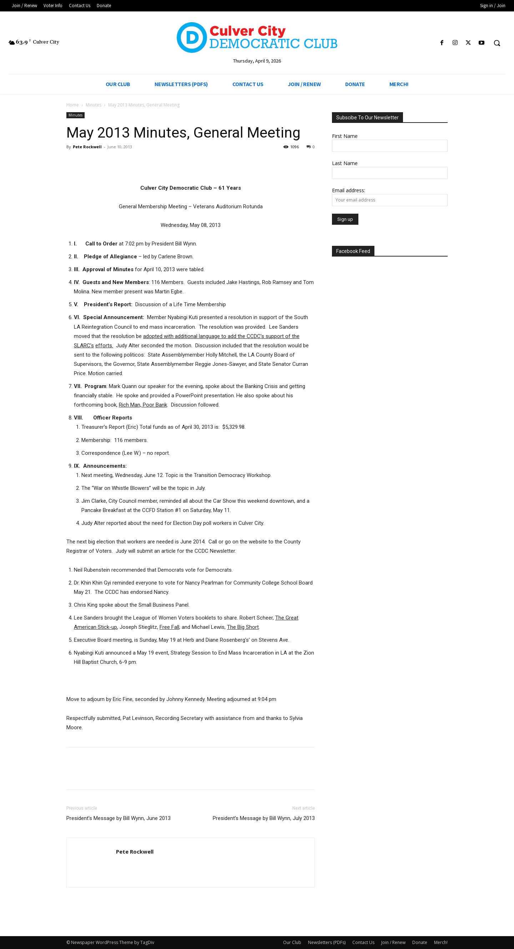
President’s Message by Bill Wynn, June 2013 (118, 818)
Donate (419, 942)
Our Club (292, 942)
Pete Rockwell (87, 146)
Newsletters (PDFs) (327, 942)
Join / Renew (393, 942)
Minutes (93, 105)
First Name (345, 136)
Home (72, 105)
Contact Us (363, 942)
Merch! (441, 942)
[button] (496, 42)
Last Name (345, 163)
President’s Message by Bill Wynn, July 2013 (264, 818)
